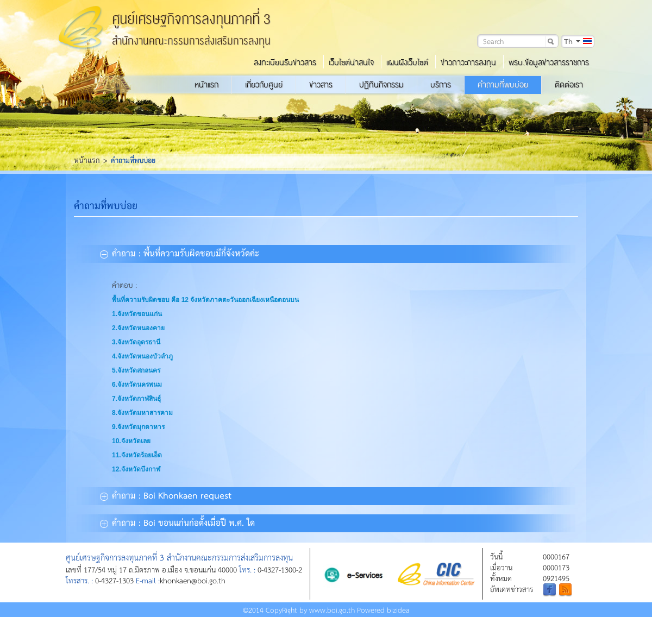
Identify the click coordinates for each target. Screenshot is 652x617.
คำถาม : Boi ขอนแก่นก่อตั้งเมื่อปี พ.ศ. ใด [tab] (177, 522)
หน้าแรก (206, 85)
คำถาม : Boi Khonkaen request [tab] (165, 495)
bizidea (398, 609)
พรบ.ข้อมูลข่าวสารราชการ (549, 62)
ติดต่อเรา (569, 85)
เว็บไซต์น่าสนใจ (351, 62)
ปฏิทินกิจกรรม (381, 85)
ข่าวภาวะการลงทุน (468, 62)
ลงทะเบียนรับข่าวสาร (285, 62)
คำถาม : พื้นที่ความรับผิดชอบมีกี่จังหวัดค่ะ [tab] (179, 252)
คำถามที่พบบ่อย (503, 85)
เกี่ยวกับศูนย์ (264, 85)
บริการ (440, 85)
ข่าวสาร (321, 85)
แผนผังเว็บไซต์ (407, 62)
